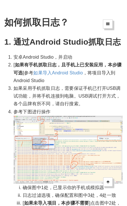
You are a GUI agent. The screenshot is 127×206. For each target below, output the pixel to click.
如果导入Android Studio (58, 72)
